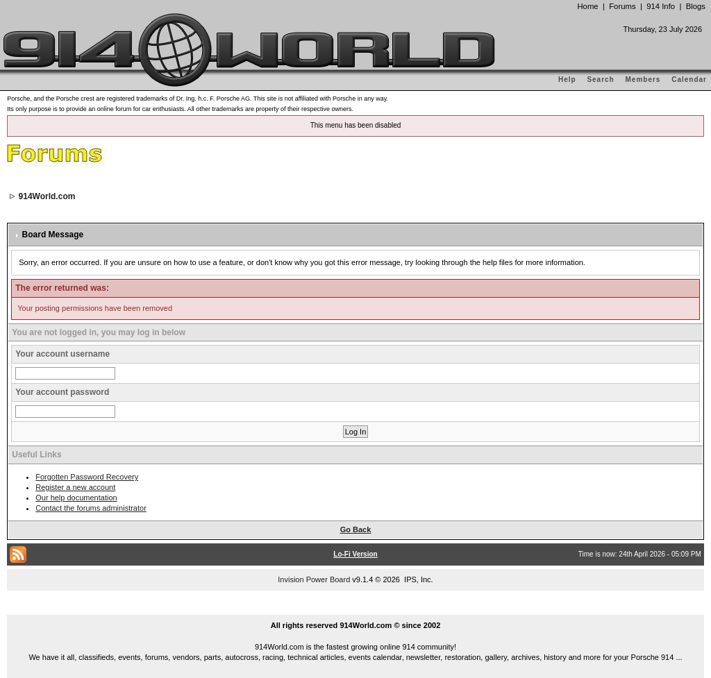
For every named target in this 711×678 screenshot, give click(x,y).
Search (600, 79)
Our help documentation (76, 497)
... (355, 609)
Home (587, 6)
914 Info (660, 6)
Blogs (695, 6)
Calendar (689, 79)
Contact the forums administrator (91, 508)
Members (643, 79)
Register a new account (75, 487)
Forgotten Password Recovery (86, 477)
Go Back (355, 529)
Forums (622, 6)
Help (567, 79)
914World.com (47, 196)
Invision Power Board (314, 579)
